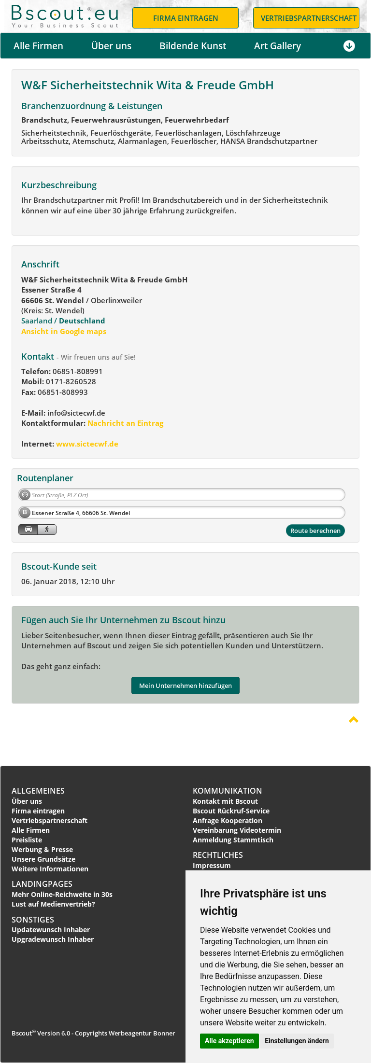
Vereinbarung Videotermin (237, 830)
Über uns (111, 46)
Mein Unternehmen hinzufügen (185, 685)
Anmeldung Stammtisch (233, 839)
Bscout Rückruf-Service (231, 810)
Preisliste (27, 839)
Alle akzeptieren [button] (229, 1041)
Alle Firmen (38, 46)
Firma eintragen (38, 810)
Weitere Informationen (50, 868)
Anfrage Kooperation (227, 820)
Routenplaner (45, 478)
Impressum (212, 865)
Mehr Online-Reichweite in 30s (62, 894)
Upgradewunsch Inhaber (53, 939)
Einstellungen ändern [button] (297, 1041)
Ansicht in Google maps (63, 331)
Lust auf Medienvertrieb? (53, 904)
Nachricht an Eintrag (124, 423)
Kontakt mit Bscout (225, 801)
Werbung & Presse (42, 849)
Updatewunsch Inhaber (51, 929)
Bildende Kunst (192, 46)
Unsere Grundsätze (43, 859)
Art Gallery (277, 46)
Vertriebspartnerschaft (49, 820)
